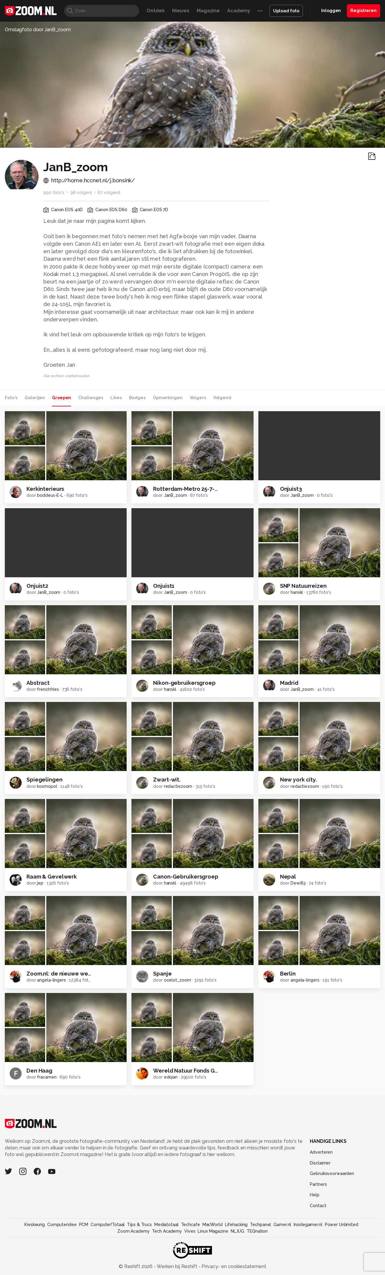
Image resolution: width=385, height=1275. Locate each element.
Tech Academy (167, 1231)
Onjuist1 (163, 586)
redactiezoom (178, 786)
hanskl (297, 592)
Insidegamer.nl (308, 1224)
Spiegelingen (44, 779)
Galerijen (35, 397)
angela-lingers (51, 980)
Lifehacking (236, 1224)
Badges (137, 397)
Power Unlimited (341, 1224)
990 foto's (53, 192)
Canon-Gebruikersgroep (185, 876)
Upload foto (286, 10)
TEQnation (257, 1231)
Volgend (222, 397)
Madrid (289, 683)
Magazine (208, 11)
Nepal (288, 876)
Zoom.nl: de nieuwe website (64, 973)
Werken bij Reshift (177, 1266)
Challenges (90, 397)
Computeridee (62, 1224)
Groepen (61, 397)
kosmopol (47, 786)
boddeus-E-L (50, 495)
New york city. (298, 779)
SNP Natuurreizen (303, 586)
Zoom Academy (133, 1231)
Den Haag (39, 1070)
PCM (83, 1224)
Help (314, 1194)
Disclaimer (320, 1163)
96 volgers (81, 192)
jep (40, 883)
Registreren (363, 10)
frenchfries (48, 689)
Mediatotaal (166, 1224)
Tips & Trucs (139, 1224)
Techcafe (190, 1224)
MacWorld (212, 1224)
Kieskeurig (34, 1224)
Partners (318, 1184)
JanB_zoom (175, 495)
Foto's (11, 397)
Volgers (198, 397)
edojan (170, 1077)
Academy (238, 11)
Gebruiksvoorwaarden (332, 1173)
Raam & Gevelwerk (51, 876)
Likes (116, 397)
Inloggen (331, 10)
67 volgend (109, 192)
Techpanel (260, 1224)
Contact (318, 1205)
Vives (189, 1231)
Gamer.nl (282, 1224)
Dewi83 (298, 883)
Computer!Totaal (108, 1224)
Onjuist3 (291, 489)
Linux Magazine (213, 1231)
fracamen (46, 1077)
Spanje (162, 973)
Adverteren (321, 1152)
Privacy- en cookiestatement (233, 1266)
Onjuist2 (37, 586)
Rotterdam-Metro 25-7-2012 (189, 489)
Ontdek (155, 11)
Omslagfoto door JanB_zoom (38, 29)
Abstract (38, 683)
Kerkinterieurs (45, 489)
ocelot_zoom (177, 980)
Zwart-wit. (166, 779)
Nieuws (180, 11)
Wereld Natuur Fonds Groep (190, 1070)
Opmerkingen (168, 397)
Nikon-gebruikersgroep (184, 683)
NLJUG (237, 1231)
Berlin (288, 973)
